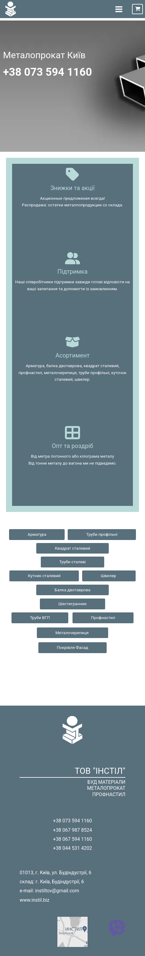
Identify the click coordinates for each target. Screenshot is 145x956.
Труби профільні (101, 534)
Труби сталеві (72, 561)
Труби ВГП (40, 617)
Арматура (36, 534)
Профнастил (103, 617)
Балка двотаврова (72, 589)
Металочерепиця (72, 632)
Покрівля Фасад (72, 647)
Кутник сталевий (44, 575)
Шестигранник (72, 603)
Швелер (109, 575)
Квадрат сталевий (72, 548)
